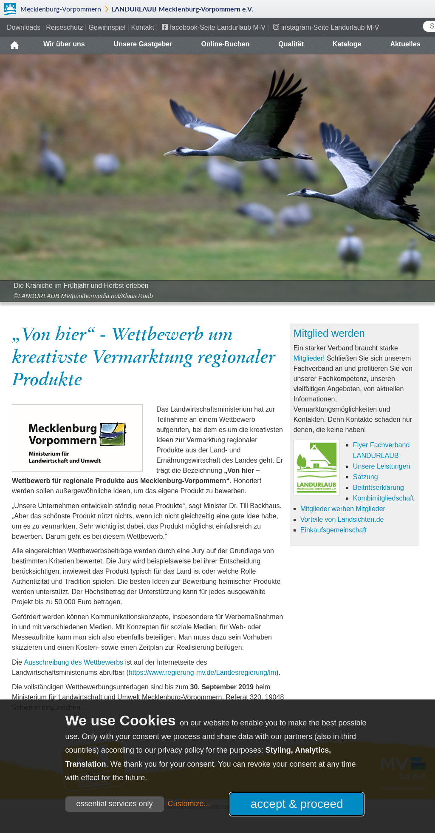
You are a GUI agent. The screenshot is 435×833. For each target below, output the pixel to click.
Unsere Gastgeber (143, 44)
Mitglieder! (309, 358)
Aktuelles (405, 44)
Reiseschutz (64, 27)
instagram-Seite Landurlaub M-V (330, 27)
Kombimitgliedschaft (383, 498)
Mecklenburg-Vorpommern (60, 9)
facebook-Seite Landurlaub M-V (218, 27)
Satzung (365, 476)
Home (14, 41)
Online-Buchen (225, 44)
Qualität (291, 44)
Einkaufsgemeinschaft (333, 530)
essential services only (114, 803)
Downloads (23, 27)
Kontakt (142, 27)
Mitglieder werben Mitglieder (342, 508)
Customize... (189, 803)
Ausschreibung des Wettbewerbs (73, 662)
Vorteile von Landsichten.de (342, 519)
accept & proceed (297, 803)
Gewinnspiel (106, 27)
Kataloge (347, 44)
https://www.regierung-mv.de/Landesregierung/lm (202, 672)
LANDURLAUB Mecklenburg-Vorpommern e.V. (182, 9)
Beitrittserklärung (378, 487)
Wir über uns (64, 44)
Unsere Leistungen (381, 466)
